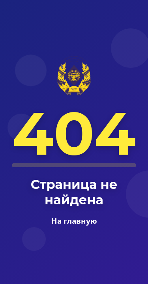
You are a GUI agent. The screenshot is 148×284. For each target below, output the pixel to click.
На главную (74, 220)
